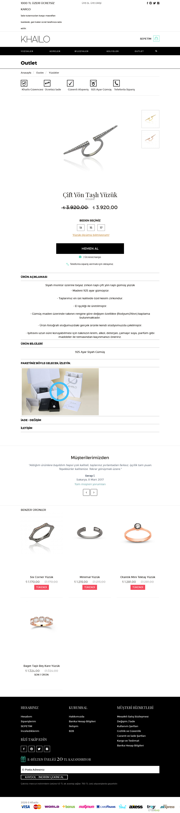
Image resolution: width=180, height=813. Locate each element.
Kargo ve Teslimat (128, 740)
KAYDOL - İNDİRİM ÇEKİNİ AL (44, 777)
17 (101, 227)
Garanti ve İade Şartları (131, 736)
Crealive (153, 810)
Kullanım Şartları (127, 726)
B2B (71, 731)
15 (91, 227)
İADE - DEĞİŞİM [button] (31, 420)
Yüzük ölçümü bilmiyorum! (91, 235)
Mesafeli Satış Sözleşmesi (133, 716)
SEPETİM (145, 38)
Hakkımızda (76, 716)
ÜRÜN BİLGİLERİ (32, 343)
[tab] (90, 277)
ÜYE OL (86, 3)
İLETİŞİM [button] (26, 428)
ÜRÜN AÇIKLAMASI (34, 277)
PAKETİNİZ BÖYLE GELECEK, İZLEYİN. (46, 363)
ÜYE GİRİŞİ (95, 3)
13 (81, 227)
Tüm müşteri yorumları (90, 484)
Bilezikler (82, 51)
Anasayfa (26, 72)
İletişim (73, 726)
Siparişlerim (28, 721)
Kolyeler (113, 51)
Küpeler (55, 51)
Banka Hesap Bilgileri (82, 721)
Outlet (139, 51)
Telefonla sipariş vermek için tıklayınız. (92, 264)
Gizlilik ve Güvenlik (129, 731)
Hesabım (26, 716)
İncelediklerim (30, 731)
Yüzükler (27, 51)
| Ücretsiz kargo (90, 257)
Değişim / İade (126, 721)
